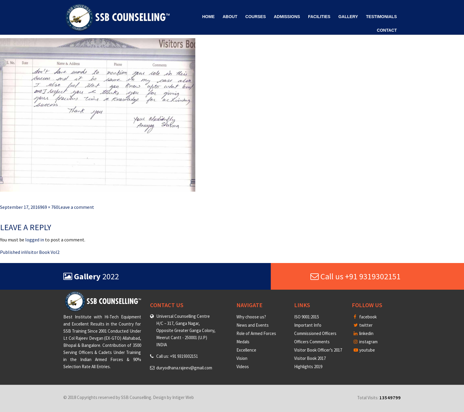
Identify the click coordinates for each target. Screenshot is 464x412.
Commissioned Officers (315, 333)
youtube (364, 350)
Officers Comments (312, 341)
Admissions (287, 16)
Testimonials (381, 16)
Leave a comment (76, 207)
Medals (242, 341)
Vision (241, 358)
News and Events (252, 325)
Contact (387, 30)
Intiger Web (183, 397)
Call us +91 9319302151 (355, 276)
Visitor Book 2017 (310, 358)
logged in (34, 240)
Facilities (319, 16)
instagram (366, 341)
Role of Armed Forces (256, 333)
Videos (242, 366)
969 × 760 (49, 207)
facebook (365, 317)
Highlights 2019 (308, 366)
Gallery (348, 16)
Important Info (307, 325)
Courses (255, 16)
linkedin (363, 333)
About (230, 16)
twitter (363, 325)
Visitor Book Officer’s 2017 (318, 350)
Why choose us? (251, 317)
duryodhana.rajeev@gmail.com (184, 368)
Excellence (246, 350)
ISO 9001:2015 (306, 317)
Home (208, 16)
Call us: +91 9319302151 (177, 356)
